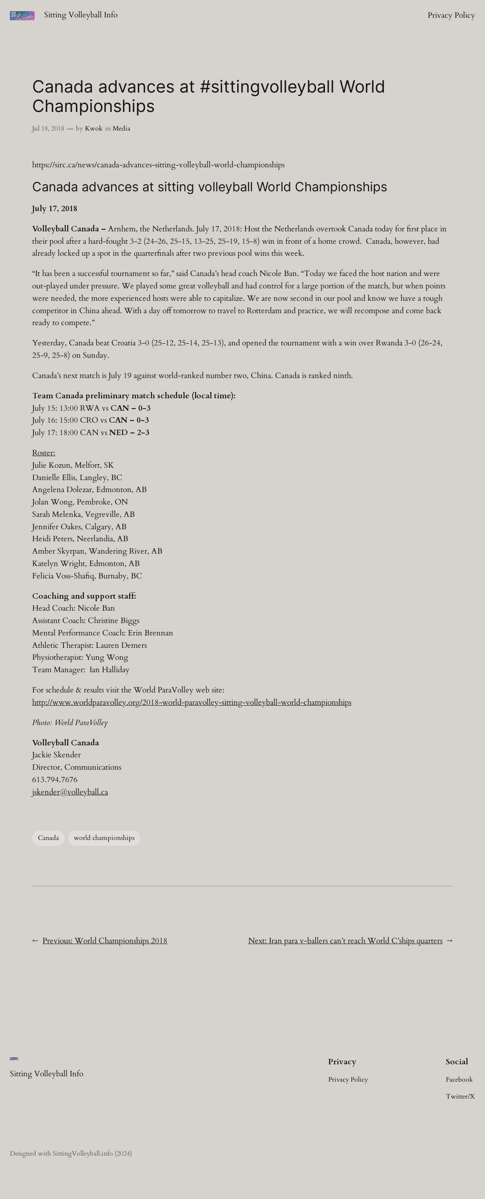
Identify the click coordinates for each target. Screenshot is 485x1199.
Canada (48, 837)
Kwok (94, 128)
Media (121, 128)
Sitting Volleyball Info (81, 15)
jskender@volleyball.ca (70, 792)
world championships (104, 837)
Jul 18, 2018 (48, 128)
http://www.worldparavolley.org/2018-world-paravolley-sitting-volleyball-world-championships (191, 702)
